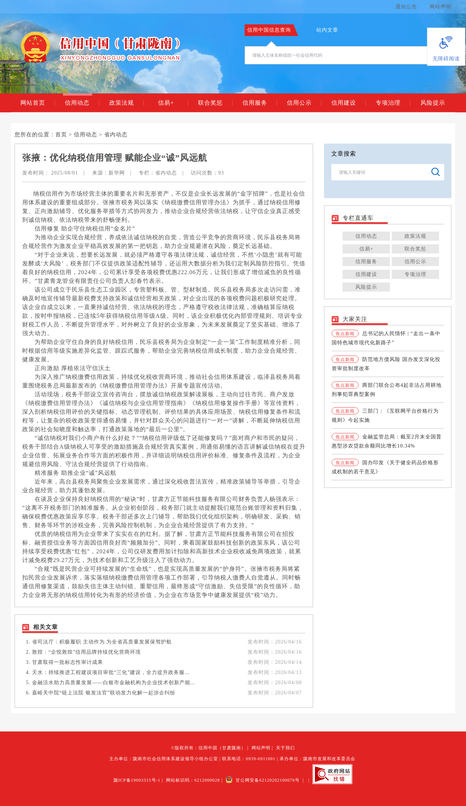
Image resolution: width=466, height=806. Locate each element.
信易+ (173, 103)
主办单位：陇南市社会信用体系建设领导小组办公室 (163, 758)
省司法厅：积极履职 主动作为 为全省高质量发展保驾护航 (102, 642)
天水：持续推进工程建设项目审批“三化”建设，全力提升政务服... (111, 672)
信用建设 (348, 103)
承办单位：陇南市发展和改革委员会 (317, 758)
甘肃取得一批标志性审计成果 (67, 662)
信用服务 (259, 103)
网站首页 (37, 103)
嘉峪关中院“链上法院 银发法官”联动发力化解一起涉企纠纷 (103, 692)
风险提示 (432, 103)
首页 (61, 134)
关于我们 (285, 747)
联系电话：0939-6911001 (249, 758)
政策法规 (126, 103)
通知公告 (406, 6)
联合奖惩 (215, 103)
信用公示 (304, 103)
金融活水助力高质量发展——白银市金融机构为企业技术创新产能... (114, 682)
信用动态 (82, 103)
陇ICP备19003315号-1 (137, 780)
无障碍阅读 (446, 58)
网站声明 (440, 6)
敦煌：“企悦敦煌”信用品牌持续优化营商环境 (86, 652)
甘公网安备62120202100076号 (262, 780)
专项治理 (393, 103)
